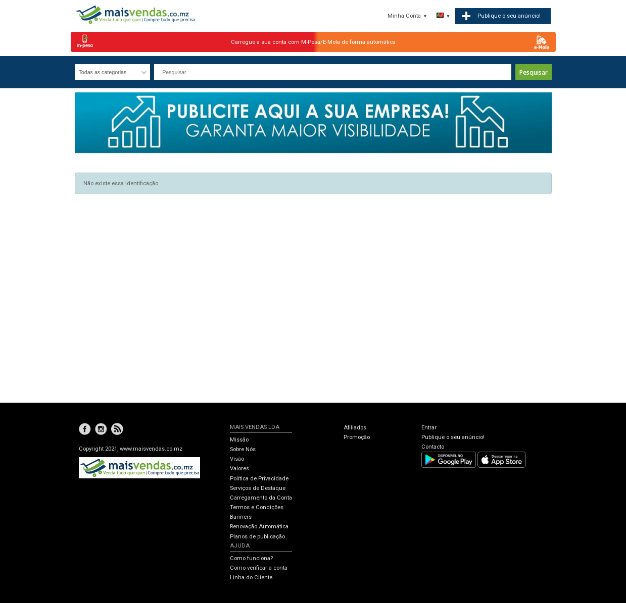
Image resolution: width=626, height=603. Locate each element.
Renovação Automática (259, 526)
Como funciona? (251, 558)
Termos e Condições (256, 507)
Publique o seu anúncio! (453, 437)
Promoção (357, 437)
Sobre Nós (243, 449)
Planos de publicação (257, 536)
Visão (237, 459)
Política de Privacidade (259, 478)
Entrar (429, 427)
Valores (239, 468)
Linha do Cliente (251, 577)
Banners (241, 517)
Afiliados (355, 427)
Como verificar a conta (258, 568)
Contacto (432, 447)
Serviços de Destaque (257, 488)
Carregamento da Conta (261, 498)
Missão (239, 439)
